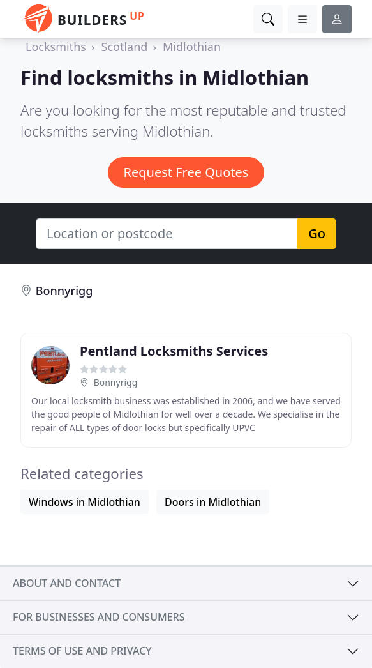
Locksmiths (56, 46)
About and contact (67, 583)
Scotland (124, 46)
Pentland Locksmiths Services (174, 351)
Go (316, 233)
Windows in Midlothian (84, 502)
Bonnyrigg (64, 290)
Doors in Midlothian (213, 502)
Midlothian (192, 46)
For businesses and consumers (98, 617)
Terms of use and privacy (82, 651)
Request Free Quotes (186, 172)
